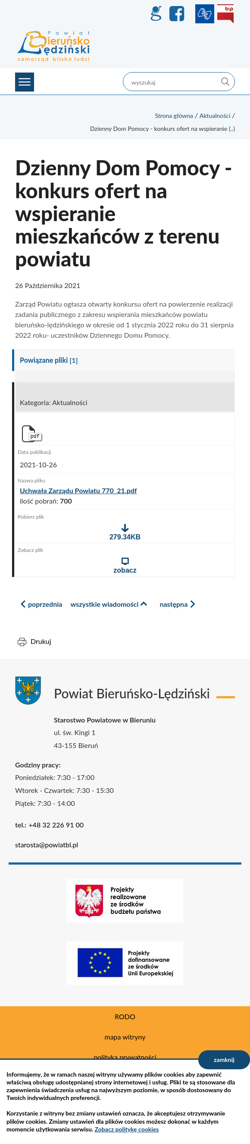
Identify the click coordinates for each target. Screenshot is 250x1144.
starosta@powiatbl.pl (46, 844)
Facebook (178, 13)
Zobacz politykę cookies (127, 1129)
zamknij (224, 1059)
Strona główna (174, 115)
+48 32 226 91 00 (56, 825)
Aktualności (215, 115)
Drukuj (41, 641)
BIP (225, 13)
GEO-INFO (155, 13)
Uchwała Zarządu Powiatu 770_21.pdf (78, 490)
